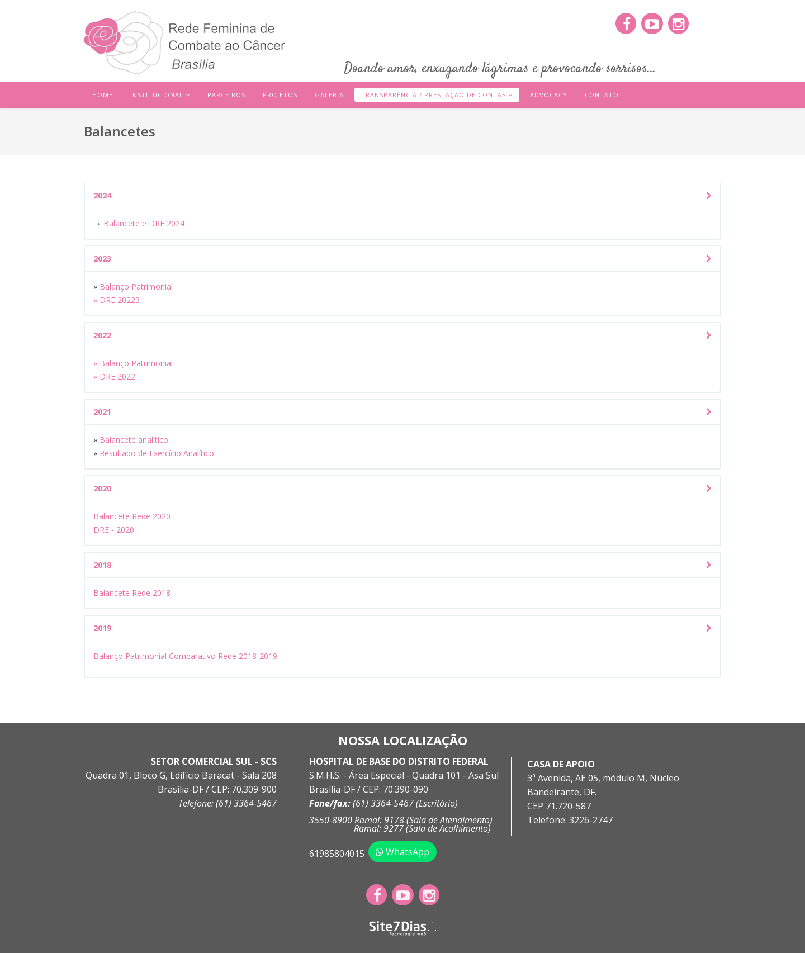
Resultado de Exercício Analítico (157, 453)
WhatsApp (402, 852)
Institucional (156, 95)
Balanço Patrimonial (135, 286)
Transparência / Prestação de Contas (433, 95)
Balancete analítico (135, 439)
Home (102, 95)
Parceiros (226, 95)
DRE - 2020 (113, 529)
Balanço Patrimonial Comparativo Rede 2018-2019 (185, 656)
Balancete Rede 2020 (132, 516)
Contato (602, 95)
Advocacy (548, 95)
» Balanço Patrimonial (133, 363)
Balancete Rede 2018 (132, 592)
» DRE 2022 (114, 376)
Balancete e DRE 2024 (143, 223)
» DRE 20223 (116, 300)
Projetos (280, 95)
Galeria (329, 95)
